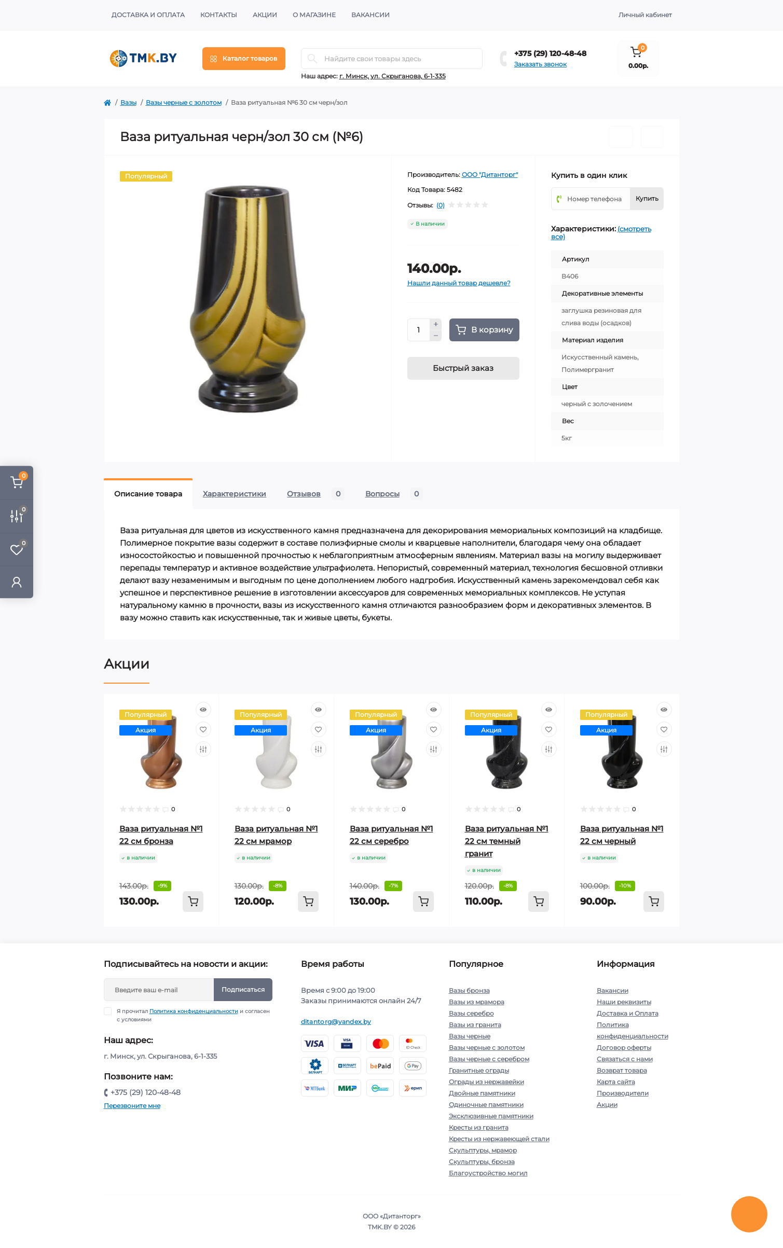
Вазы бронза (469, 990)
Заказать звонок (540, 64)
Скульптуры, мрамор (483, 1150)
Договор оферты (624, 1047)
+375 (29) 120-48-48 (550, 53)
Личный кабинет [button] (645, 15)
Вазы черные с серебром (489, 1059)
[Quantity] (418, 329)
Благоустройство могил (488, 1173)
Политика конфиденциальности (193, 1011)
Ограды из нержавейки (486, 1082)
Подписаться (243, 989)
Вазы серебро (471, 1013)
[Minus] (436, 336)
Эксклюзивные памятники (491, 1116)
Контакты (218, 15)
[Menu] (243, 58)
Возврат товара (622, 1070)
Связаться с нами (625, 1059)
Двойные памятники (482, 1093)
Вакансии (370, 15)
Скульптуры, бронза (482, 1162)
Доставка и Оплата (148, 15)
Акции (265, 15)
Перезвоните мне (132, 1106)
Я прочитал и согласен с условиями (193, 1015)
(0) (440, 205)
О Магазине (314, 15)
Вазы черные (469, 1036)
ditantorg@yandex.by (336, 1021)
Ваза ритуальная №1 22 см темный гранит (506, 841)
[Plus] (436, 324)
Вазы (128, 102)
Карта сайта (616, 1082)
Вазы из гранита (475, 1025)
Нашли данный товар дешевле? (459, 283)
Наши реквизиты (624, 1002)
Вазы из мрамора (476, 1002)
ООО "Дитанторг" (490, 174)
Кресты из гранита (479, 1127)
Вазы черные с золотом (184, 102)
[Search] (312, 58)
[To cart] (193, 901)
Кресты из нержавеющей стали (499, 1139)
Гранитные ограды (479, 1070)
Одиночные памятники (486, 1104)
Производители (623, 1093)
